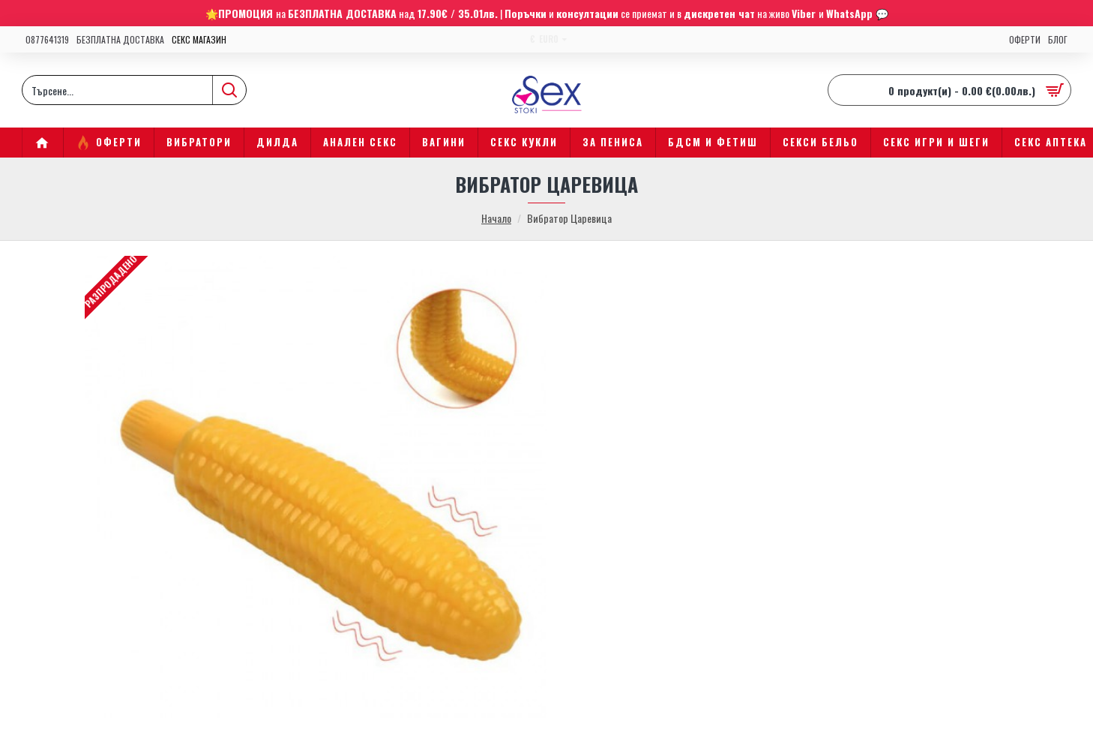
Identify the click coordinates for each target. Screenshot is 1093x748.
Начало (496, 218)
